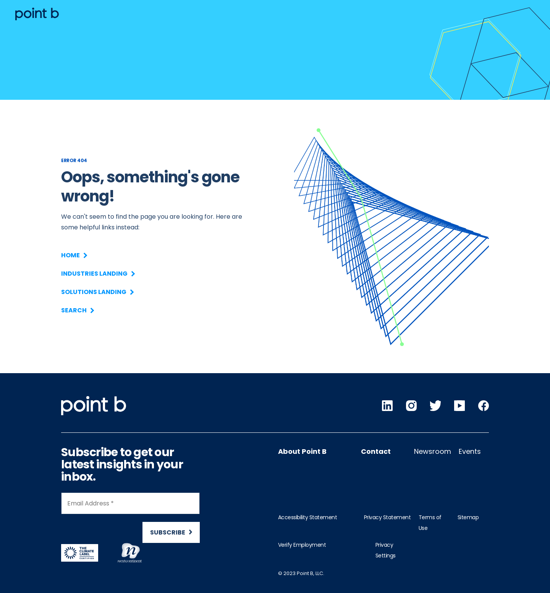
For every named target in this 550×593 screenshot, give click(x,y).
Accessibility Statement (307, 517)
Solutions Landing (97, 292)
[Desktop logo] (37, 14)
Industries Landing (97, 273)
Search (77, 310)
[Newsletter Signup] (130, 521)
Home (73, 255)
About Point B (302, 451)
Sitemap (468, 517)
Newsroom (432, 451)
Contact (376, 451)
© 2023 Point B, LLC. (301, 573)
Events (470, 451)
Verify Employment (302, 545)
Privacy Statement (387, 517)
